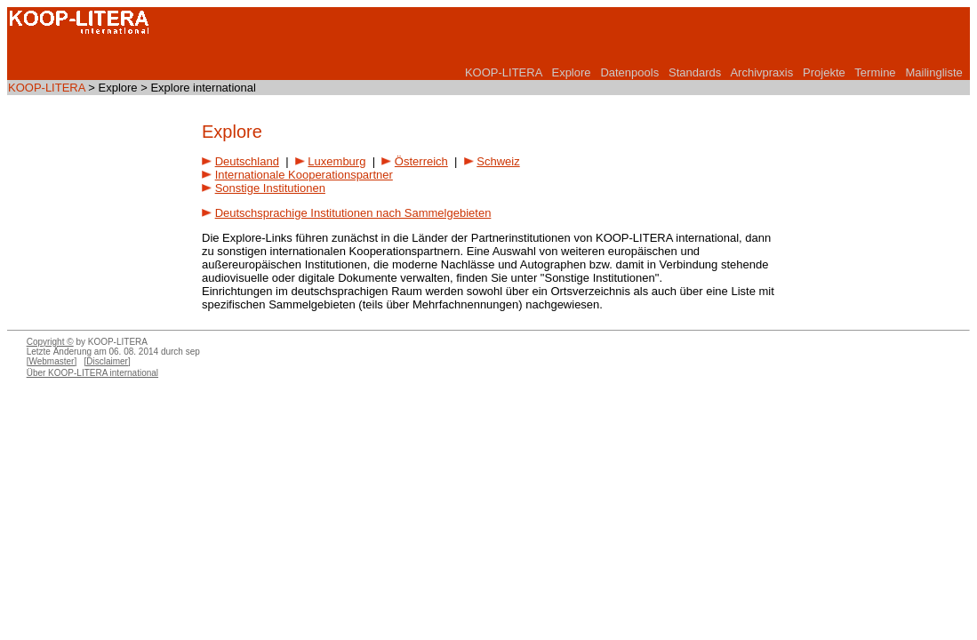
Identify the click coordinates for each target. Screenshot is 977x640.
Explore (570, 72)
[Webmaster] (52, 361)
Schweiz (497, 161)
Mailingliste (933, 72)
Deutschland (247, 161)
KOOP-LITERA (503, 72)
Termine (874, 72)
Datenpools (629, 72)
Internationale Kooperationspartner (304, 174)
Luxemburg (336, 161)
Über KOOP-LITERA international (92, 373)
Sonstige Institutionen (270, 188)
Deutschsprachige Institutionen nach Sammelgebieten (353, 213)
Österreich (421, 161)
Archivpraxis (761, 72)
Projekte (824, 72)
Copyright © (50, 342)
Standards (695, 72)
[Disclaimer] (107, 361)
